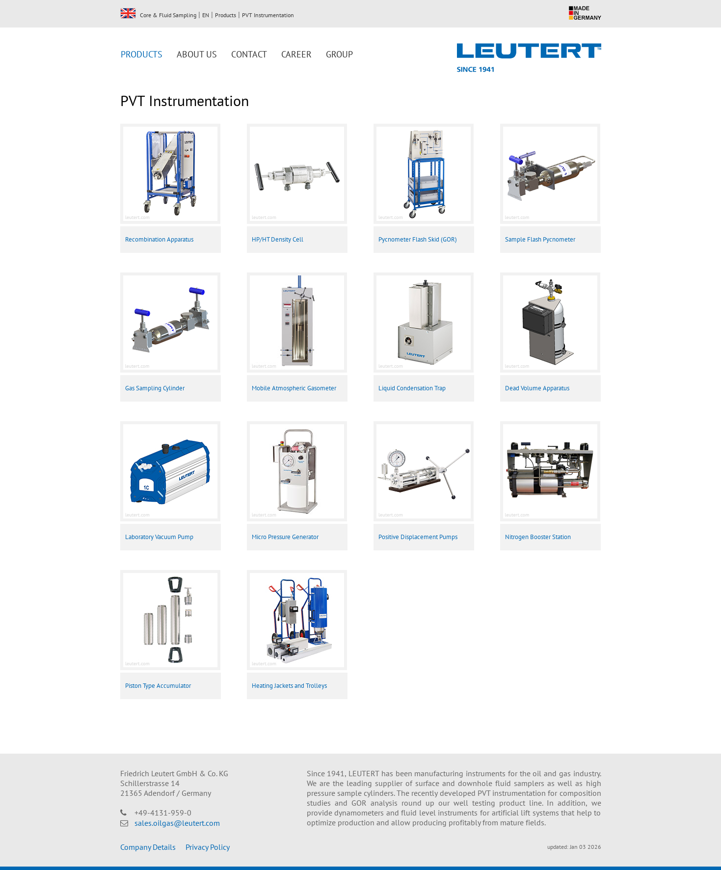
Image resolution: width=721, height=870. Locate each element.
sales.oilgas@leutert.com (177, 823)
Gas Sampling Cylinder (155, 388)
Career (296, 54)
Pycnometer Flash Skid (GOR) (417, 239)
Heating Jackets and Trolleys (289, 685)
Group (339, 54)
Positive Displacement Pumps (417, 537)
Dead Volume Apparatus (537, 388)
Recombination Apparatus (159, 239)
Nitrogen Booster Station (538, 537)
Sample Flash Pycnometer (540, 239)
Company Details (148, 847)
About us (197, 54)
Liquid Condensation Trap (412, 388)
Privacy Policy (208, 847)
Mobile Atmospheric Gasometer (294, 388)
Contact (249, 54)
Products (225, 15)
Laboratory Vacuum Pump (159, 537)
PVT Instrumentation (268, 15)
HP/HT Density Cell (277, 239)
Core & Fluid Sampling (168, 15)
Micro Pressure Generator (285, 537)
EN (128, 13)
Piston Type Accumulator (158, 685)
